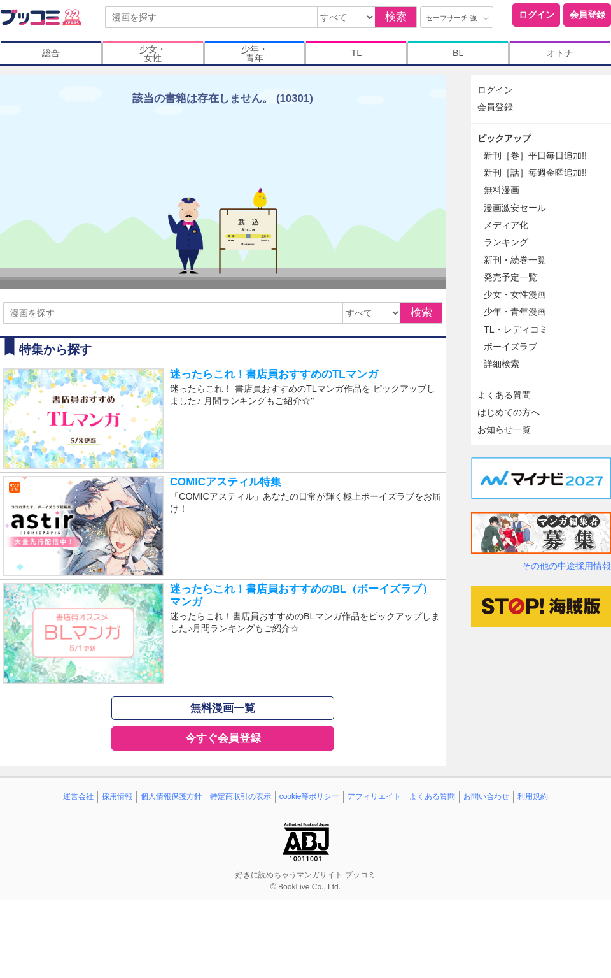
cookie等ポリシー (309, 796)
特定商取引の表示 (240, 796)
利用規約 (532, 796)
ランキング (506, 242)
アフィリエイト (374, 796)
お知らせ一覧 (504, 429)
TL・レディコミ (516, 329)
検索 (396, 17)
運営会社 (78, 796)
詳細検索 (501, 364)
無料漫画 (501, 190)
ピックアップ (504, 138)
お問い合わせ (486, 796)
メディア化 (506, 225)
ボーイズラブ (510, 347)
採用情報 (117, 796)
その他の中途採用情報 (566, 566)
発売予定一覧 (510, 277)
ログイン (536, 15)
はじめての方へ (508, 412)
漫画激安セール (515, 208)
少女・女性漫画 (515, 294)
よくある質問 (504, 395)
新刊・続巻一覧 (515, 260)
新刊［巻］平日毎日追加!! (535, 155)
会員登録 (587, 15)
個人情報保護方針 (171, 796)
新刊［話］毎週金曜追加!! (535, 173)
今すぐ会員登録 (223, 738)
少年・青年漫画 (515, 311)
